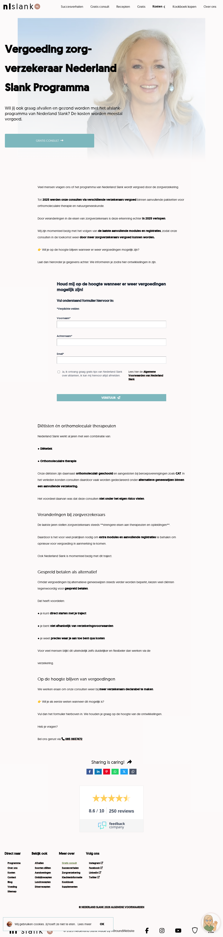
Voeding (12, 886)
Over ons (210, 6)
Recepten (123, 6)
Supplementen (69, 886)
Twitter (93, 877)
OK (102, 924)
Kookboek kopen (184, 6)
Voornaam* (64, 318)
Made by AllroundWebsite (116, 931)
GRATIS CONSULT (49, 140)
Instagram (94, 863)
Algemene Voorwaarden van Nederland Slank (145, 375)
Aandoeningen (43, 872)
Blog (10, 882)
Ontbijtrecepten (43, 877)
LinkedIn (93, 872)
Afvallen (39, 863)
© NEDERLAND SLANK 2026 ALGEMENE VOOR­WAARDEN (111, 907)
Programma (14, 863)
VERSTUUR (110, 398)
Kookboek (67, 882)
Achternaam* (64, 336)
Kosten (157, 6)
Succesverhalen (72, 6)
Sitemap (12, 891)
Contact (12, 877)
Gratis (141, 6)
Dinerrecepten (42, 886)
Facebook (94, 868)
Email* (60, 354)
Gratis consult (99, 6)
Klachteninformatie (72, 877)
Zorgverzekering (71, 872)
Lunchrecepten (43, 882)
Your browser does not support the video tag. (167, 872)
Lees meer (84, 924)
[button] (211, 922)
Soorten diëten (43, 868)
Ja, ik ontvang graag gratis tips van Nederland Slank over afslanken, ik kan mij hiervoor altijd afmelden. (92, 373)
